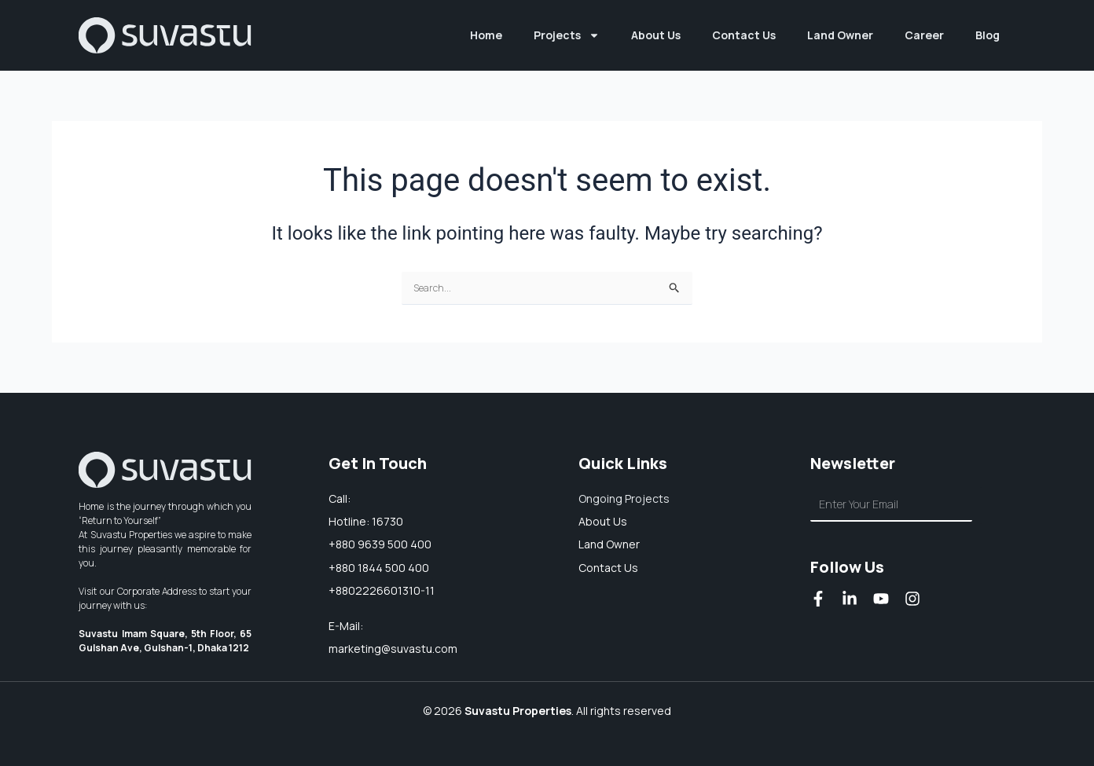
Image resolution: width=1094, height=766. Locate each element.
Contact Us (744, 34)
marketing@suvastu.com (393, 648)
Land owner (609, 544)
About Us (656, 34)
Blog (987, 34)
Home (486, 34)
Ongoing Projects (624, 498)
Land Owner (840, 34)
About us (602, 521)
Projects (567, 35)
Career (924, 34)
